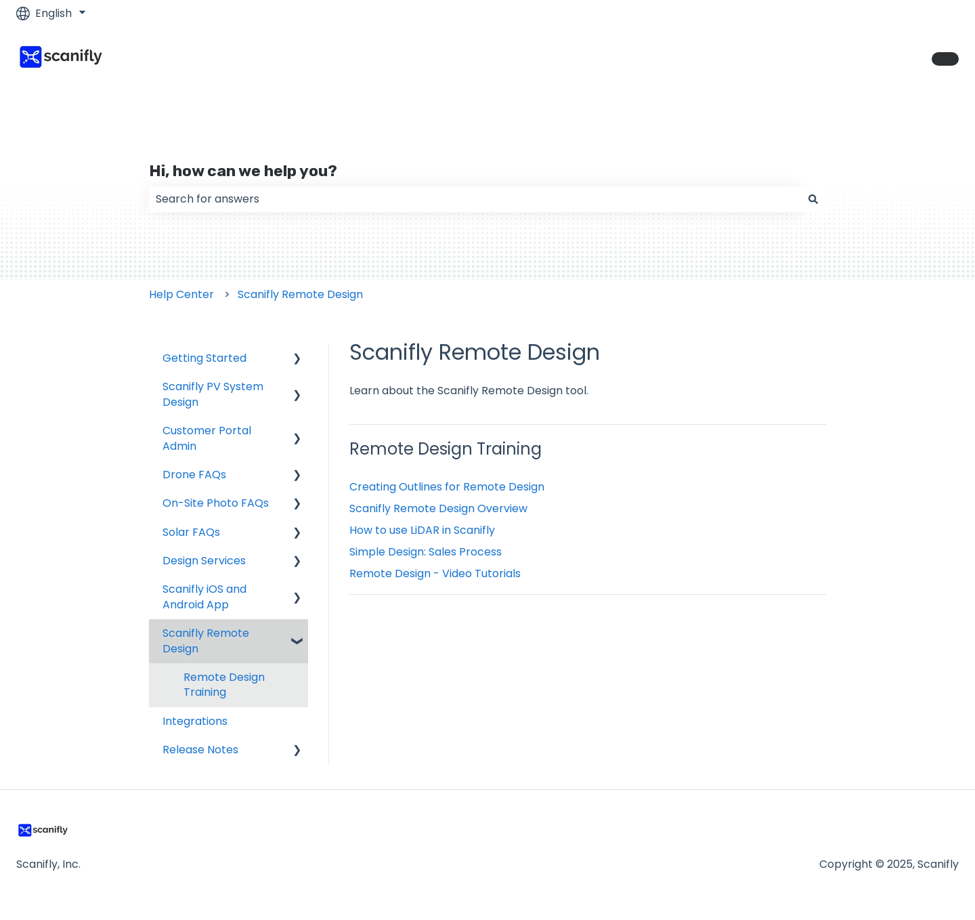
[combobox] (474, 199)
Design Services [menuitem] (204, 560)
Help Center (181, 294)
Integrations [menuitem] (195, 721)
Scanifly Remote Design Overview (438, 508)
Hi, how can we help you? (243, 170)
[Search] (813, 199)
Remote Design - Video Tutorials (435, 573)
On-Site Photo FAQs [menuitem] (215, 503)
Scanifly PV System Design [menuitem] (212, 394)
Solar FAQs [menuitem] (191, 532)
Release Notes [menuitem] (200, 749)
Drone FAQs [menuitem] (194, 474)
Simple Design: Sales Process (425, 552)
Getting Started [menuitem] (204, 358)
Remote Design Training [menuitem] (224, 684)
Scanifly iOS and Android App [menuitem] (204, 596)
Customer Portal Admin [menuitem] (206, 438)
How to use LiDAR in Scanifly (422, 530)
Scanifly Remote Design (300, 294)
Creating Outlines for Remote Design (446, 487)
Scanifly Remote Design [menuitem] (205, 640)
